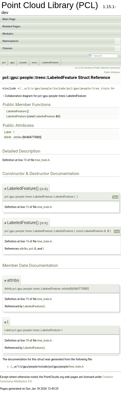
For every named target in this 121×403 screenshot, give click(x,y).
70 (25, 160)
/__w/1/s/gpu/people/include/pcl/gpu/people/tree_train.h (66, 88)
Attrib (7, 137)
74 (27, 241)
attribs (18, 137)
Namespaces (61, 41)
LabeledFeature (50, 62)
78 (27, 340)
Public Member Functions (107, 68)
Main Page (8, 19)
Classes (61, 48)
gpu (13, 62)
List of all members (84, 68)
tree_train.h (42, 160)
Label (7, 132)
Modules (7, 33)
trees (34, 62)
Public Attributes (112, 72)
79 (27, 299)
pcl (3, 62)
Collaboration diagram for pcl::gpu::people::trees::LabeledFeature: (44, 96)
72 (27, 207)
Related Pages (11, 26)
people (23, 62)
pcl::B (32, 248)
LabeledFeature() (34, 306)
